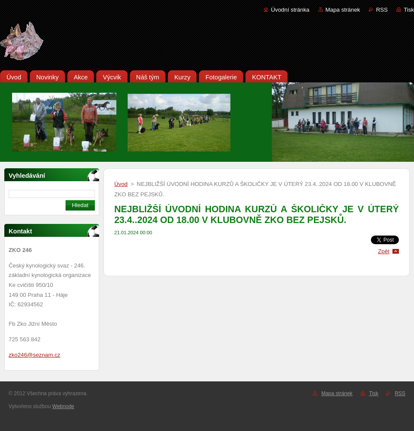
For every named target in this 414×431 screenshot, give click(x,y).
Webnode (63, 406)
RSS (382, 9)
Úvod (121, 184)
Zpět (383, 251)
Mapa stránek (343, 9)
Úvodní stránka (290, 9)
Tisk (409, 9)
